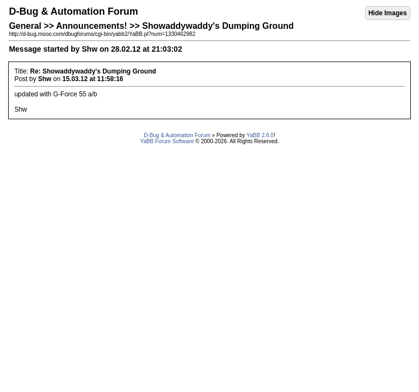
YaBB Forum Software (167, 141)
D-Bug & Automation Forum (177, 135)
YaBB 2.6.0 (260, 135)
